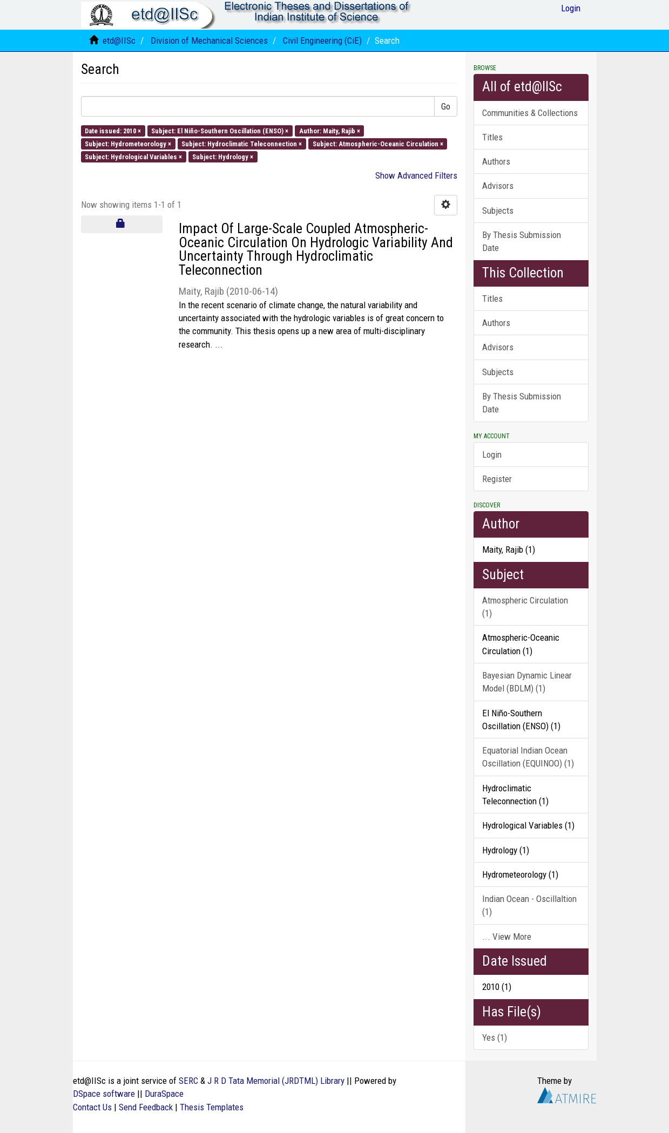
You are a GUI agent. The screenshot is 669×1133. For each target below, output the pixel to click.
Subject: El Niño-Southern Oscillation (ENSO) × (219, 130)
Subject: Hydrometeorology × (128, 143)
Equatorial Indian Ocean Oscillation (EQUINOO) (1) (528, 757)
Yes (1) (494, 1037)
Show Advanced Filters (416, 175)
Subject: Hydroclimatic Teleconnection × (241, 143)
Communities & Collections (530, 112)
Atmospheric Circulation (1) (525, 607)
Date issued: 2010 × (113, 130)
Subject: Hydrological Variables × (133, 157)
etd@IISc (119, 40)
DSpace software (104, 1093)
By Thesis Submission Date (521, 241)
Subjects (497, 210)
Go (445, 106)
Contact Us (92, 1107)
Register (497, 478)
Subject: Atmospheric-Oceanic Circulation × (378, 143)
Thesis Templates (212, 1107)
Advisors (497, 185)
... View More (506, 936)
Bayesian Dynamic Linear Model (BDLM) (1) (527, 682)
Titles (492, 137)
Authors (496, 161)
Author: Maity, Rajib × (329, 130)
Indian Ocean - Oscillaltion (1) (529, 905)
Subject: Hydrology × (222, 157)
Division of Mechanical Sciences (209, 40)
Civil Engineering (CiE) (322, 40)
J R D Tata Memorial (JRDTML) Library (275, 1080)
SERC (188, 1080)
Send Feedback (146, 1107)
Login (492, 454)
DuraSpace (164, 1093)
